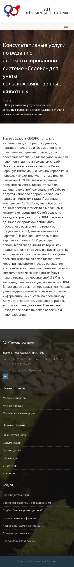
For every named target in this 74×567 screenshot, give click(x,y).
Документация (12, 442)
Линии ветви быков (14, 434)
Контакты (9, 473)
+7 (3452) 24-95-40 (19, 359)
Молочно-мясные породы (19, 413)
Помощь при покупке (16, 533)
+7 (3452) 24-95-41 (51, 359)
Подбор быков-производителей (22, 510)
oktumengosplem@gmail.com (25, 370)
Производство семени (16, 495)
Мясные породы (13, 405)
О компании (10, 465)
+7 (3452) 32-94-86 (19, 364)
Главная (7, 100)
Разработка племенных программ (24, 525)
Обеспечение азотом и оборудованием (27, 502)
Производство (12, 450)
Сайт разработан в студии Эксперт (37, 561)
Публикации (10, 458)
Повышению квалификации (19, 518)
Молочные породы (14, 398)
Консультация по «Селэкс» (19, 540)
